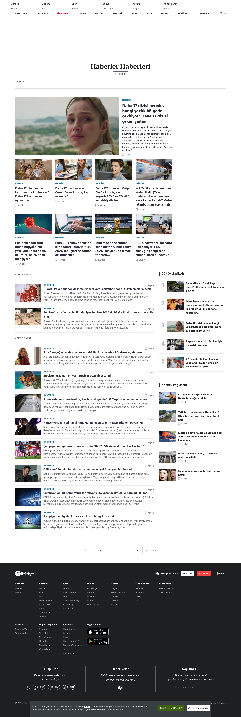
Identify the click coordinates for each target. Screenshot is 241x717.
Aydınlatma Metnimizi (95, 709)
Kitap (138, 596)
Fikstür (66, 596)
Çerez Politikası (218, 703)
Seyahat (115, 600)
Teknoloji (43, 633)
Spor (65, 583)
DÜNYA (134, 14)
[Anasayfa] (24, 573)
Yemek (114, 596)
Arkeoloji (139, 592)
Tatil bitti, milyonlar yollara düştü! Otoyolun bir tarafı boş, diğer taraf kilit (198, 416)
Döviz (41, 596)
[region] (120, 709)
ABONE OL (198, 6)
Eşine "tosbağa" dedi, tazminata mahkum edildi (197, 455)
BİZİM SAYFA (62, 14)
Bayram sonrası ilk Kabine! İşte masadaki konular (204, 343)
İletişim (66, 633)
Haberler (48, 285)
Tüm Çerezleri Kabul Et (171, 708)
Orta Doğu (92, 588)
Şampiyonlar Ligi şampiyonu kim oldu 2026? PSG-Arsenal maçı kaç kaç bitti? (93, 446)
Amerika (91, 596)
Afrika (90, 600)
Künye (66, 637)
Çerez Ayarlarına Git (198, 708)
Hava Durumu (118, 592)
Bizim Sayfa (165, 583)
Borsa (42, 588)
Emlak (42, 608)
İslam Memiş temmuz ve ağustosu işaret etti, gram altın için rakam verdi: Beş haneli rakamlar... (204, 307)
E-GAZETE (187, 573)
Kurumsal (68, 624)
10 (138, 550)
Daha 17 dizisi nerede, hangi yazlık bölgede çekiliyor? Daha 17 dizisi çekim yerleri (204, 327)
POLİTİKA (99, 14)
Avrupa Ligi (68, 604)
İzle (224, 14)
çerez (87, 706)
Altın (41, 592)
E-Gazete (32, 6)
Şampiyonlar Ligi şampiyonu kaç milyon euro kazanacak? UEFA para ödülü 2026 (95, 493)
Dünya (90, 583)
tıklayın (129, 679)
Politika (18, 588)
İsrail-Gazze (93, 604)
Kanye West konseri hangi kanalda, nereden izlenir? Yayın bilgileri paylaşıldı (93, 422)
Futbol (66, 588)
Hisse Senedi (45, 600)
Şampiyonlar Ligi (71, 600)
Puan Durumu (69, 592)
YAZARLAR (43, 14)
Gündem (19, 583)
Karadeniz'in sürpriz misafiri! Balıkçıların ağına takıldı (195, 396)
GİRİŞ (214, 6)
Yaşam (114, 583)
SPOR (149, 14)
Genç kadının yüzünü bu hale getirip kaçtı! (199, 473)
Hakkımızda (69, 629)
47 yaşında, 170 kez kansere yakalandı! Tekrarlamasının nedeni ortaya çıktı (202, 363)
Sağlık (114, 588)
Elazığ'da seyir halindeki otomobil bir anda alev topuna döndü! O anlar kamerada (200, 436)
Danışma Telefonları (73, 645)
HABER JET (205, 14)
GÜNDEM (82, 14)
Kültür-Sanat (142, 583)
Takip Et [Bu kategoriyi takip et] (120, 74)
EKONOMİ (117, 14)
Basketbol (68, 608)
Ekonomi (43, 583)
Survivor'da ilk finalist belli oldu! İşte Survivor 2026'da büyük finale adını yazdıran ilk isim (98, 314)
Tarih (137, 600)
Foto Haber (44, 645)
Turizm (42, 616)
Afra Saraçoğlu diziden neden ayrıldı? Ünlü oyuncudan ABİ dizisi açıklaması (92, 352)
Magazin (43, 629)
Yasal (65, 649)
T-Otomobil (44, 612)
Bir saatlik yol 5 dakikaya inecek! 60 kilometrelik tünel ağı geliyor (205, 287)
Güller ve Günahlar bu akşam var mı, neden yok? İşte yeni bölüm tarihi (88, 469)
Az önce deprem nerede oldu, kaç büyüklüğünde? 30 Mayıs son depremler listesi (95, 399)
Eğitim (18, 592)
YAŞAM (164, 14)
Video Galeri (45, 649)
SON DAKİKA (23, 14)
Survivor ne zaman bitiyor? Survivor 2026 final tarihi (77, 375)
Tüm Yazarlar (21, 633)
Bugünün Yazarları (24, 629)
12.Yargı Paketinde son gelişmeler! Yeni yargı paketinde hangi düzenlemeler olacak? (97, 289)
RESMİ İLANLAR (184, 14)
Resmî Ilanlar (45, 637)
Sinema (139, 588)
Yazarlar (19, 624)
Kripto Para (44, 604)
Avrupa (90, 592)
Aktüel (114, 604)
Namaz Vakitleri (167, 588)
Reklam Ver (69, 653)
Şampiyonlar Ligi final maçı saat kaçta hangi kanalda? (78, 516)
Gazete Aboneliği (53, 6)
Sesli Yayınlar (165, 592)
